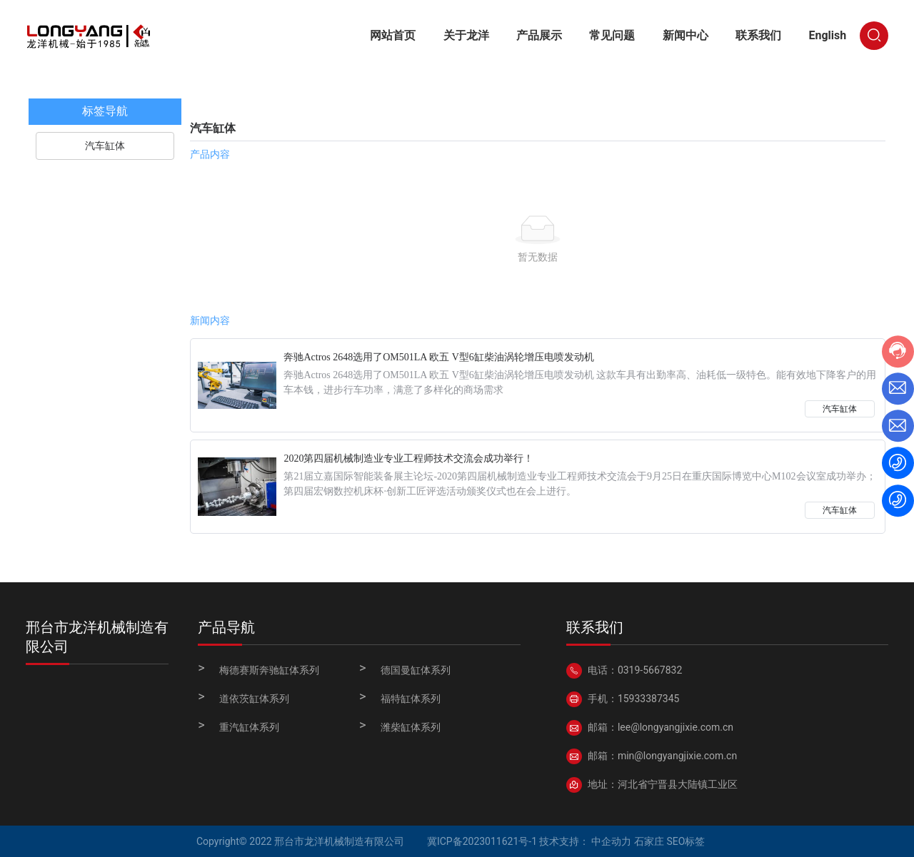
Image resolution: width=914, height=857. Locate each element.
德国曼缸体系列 (416, 670)
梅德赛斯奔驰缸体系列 (269, 670)
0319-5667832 (650, 670)
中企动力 (611, 841)
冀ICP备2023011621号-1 (482, 841)
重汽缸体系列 (249, 727)
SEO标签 (685, 841)
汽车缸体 (840, 409)
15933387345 (649, 698)
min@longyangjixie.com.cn (677, 755)
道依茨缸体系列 (254, 698)
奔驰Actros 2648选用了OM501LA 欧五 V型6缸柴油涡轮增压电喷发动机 (438, 357)
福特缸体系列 (411, 698)
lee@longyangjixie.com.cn (675, 727)
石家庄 (649, 841)
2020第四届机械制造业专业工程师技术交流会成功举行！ (408, 458)
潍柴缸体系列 (411, 727)
